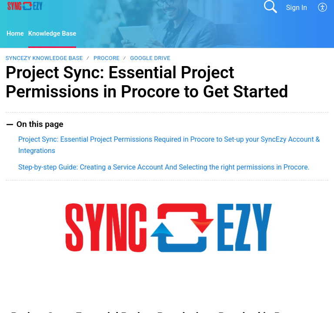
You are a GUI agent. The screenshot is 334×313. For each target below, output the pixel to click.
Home (16, 34)
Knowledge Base (55, 34)
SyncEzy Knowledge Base (44, 59)
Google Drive (150, 59)
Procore (107, 59)
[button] (322, 7)
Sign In (296, 7)
